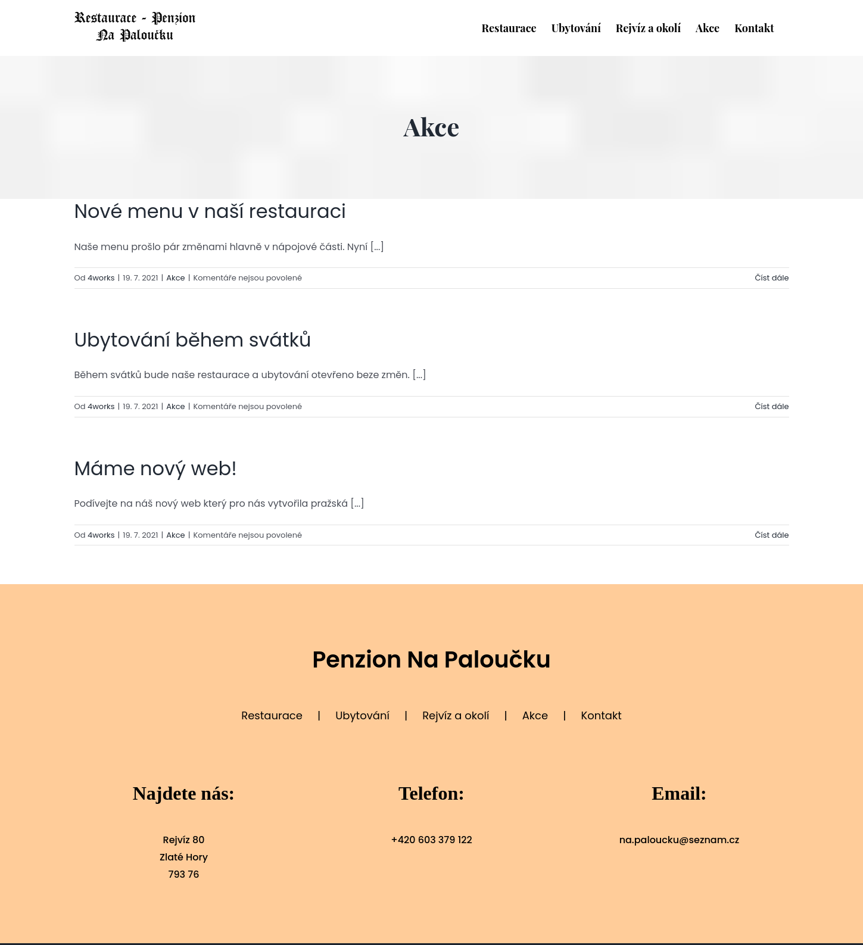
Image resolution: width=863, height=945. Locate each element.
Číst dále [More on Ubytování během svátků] (772, 406)
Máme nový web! (155, 468)
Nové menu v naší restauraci (210, 211)
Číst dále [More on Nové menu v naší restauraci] (772, 277)
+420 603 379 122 (431, 840)
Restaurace (272, 715)
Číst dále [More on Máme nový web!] (772, 535)
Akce (175, 277)
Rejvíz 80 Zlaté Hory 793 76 (184, 857)
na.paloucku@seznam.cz (679, 840)
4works (101, 277)
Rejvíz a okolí (455, 715)
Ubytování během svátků (192, 339)
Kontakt (601, 715)
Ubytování (362, 715)
